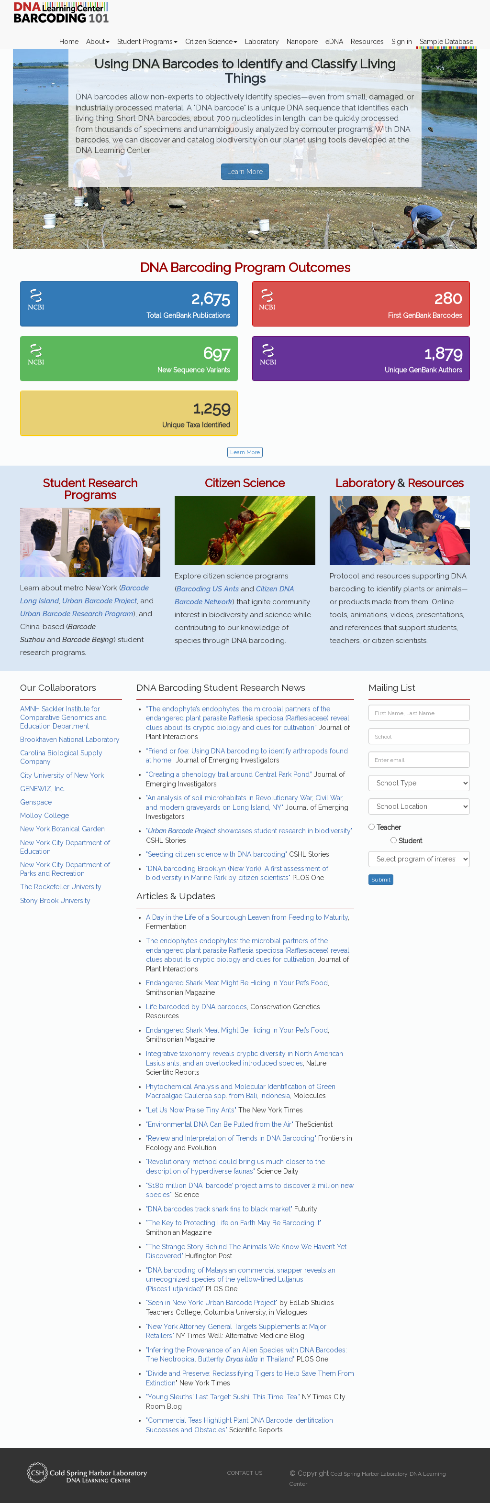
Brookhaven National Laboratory (70, 739)
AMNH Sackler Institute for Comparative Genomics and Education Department (63, 717)
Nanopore (302, 41)
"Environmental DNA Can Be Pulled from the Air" (219, 1124)
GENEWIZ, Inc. (42, 789)
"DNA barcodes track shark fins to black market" (219, 1209)
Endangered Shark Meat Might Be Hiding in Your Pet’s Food (237, 983)
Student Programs (147, 41)
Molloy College (44, 815)
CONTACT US (244, 1473)
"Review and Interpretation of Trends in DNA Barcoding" (231, 1138)
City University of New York (62, 775)
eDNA (334, 41)
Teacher (384, 827)
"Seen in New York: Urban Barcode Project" (212, 1303)
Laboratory (262, 41)
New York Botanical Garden (62, 829)
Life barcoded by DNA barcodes (196, 1007)
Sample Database (446, 41)
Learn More (245, 171)
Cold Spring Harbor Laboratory (369, 1473)
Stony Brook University (55, 900)
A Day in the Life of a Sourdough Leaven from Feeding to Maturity (247, 917)
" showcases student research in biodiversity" (249, 831)
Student (406, 841)
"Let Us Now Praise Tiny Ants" (191, 1110)
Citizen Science (211, 41)
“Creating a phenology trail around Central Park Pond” (229, 774)
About (98, 41)
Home (68, 41)
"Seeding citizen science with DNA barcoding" (216, 854)
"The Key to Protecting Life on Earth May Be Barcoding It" (234, 1223)
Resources (367, 41)
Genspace (36, 802)
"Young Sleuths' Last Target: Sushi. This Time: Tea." (223, 1397)
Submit (380, 879)
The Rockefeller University (60, 887)
